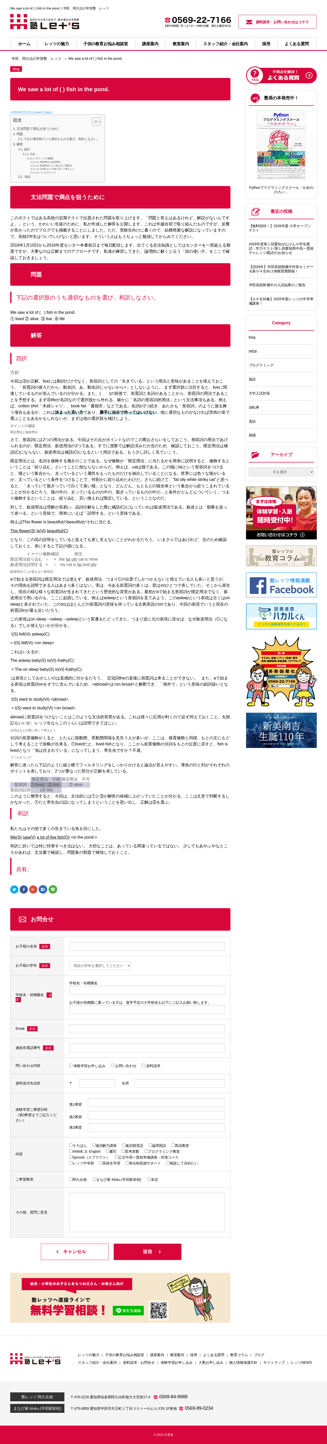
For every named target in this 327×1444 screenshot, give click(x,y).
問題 (20, 134)
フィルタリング (48, 172)
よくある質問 (297, 44)
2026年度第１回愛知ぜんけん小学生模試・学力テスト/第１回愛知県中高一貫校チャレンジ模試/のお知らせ (281, 248)
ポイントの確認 (44, 158)
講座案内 (150, 44)
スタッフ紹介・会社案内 (225, 44)
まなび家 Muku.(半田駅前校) (37, 1408)
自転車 (254, 407)
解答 (20, 144)
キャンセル (74, 1251)
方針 (33, 154)
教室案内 (181, 44)
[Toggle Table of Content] (94, 121)
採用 (266, 44)
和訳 (27, 177)
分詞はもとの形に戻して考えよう (57, 169)
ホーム (24, 44)
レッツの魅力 (56, 44)
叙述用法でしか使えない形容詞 (56, 165)
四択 (27, 149)
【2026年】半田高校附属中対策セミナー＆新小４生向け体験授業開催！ (281, 269)
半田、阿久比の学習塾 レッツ (36, 58)
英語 (252, 421)
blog (252, 337)
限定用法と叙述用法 (50, 162)
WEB (253, 351)
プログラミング (261, 365)
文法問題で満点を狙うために (38, 129)
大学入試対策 (259, 393)
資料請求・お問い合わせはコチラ (277, 22)
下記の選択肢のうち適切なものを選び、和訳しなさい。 (62, 139)
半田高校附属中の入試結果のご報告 (277, 285)
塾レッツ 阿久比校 (37, 1397)
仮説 (252, 379)
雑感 (252, 435)
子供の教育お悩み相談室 (105, 44)
